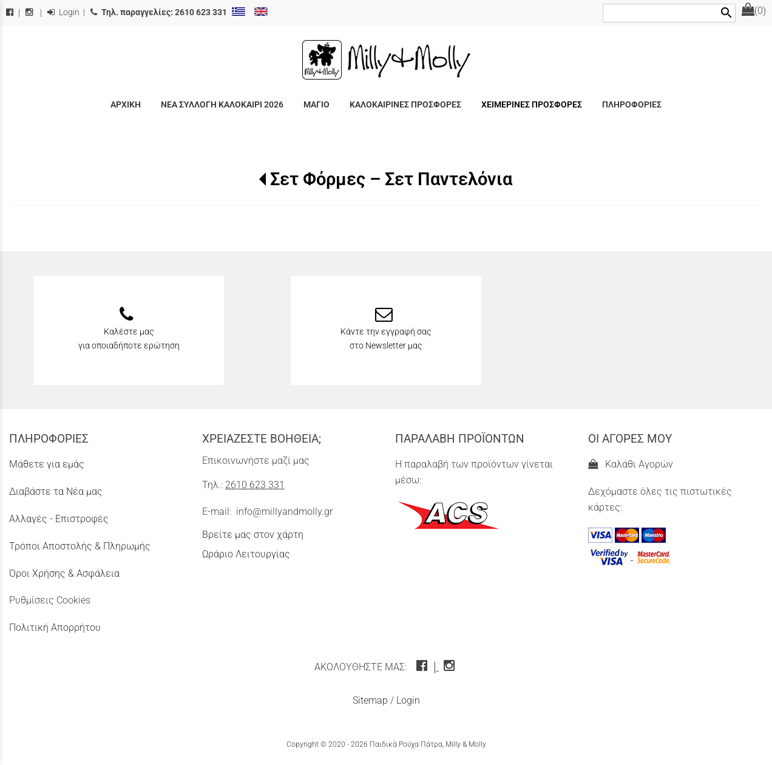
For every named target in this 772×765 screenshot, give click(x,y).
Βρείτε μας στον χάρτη (252, 534)
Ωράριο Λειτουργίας (246, 554)
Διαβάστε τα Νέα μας (56, 491)
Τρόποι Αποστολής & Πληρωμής (80, 546)
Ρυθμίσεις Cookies (49, 600)
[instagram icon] (451, 667)
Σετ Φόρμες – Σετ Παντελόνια (391, 179)
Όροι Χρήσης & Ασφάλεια (64, 573)
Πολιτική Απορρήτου (55, 627)
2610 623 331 (255, 485)
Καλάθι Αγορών (630, 464)
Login (63, 12)
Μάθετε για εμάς (46, 464)
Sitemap (370, 700)
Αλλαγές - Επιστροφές (59, 519)
